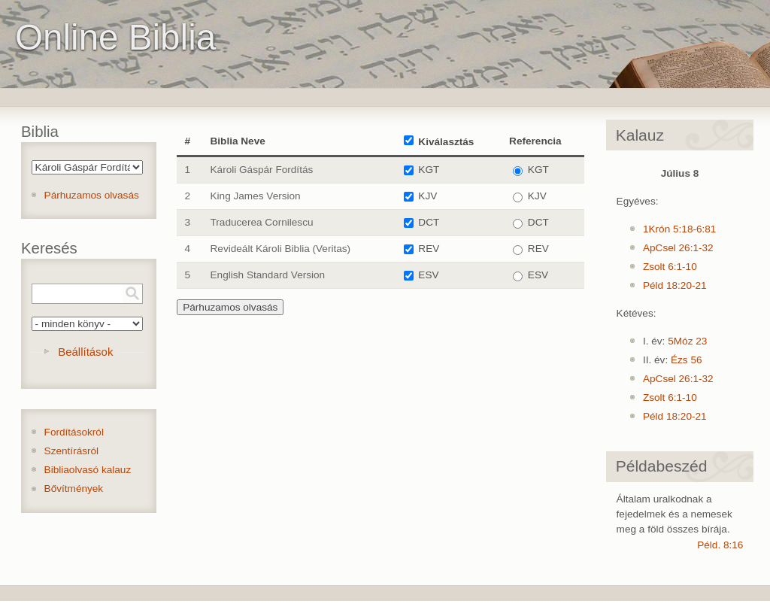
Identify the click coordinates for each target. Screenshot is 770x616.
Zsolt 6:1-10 (670, 266)
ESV (428, 275)
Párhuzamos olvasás (91, 195)
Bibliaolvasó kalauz (88, 469)
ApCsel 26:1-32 (678, 247)
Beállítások (85, 351)
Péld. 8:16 (720, 545)
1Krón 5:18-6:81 (680, 229)
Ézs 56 (686, 360)
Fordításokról (74, 432)
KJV (427, 196)
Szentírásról (71, 451)
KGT (428, 169)
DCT (428, 222)
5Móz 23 (687, 341)
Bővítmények (74, 488)
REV (428, 248)
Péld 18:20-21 (675, 285)
